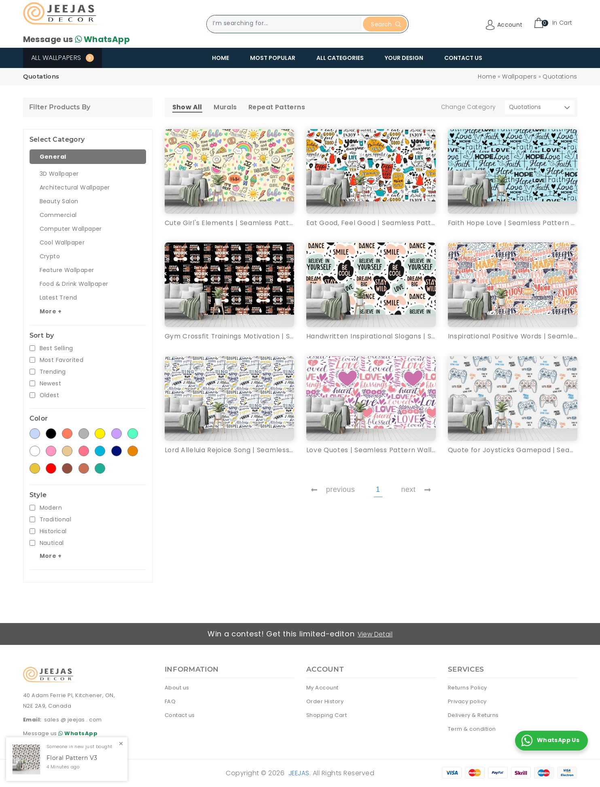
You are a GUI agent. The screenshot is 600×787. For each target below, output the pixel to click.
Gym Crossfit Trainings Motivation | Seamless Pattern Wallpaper (229, 336)
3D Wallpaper (59, 174)
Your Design (404, 58)
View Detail (376, 633)
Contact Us (463, 58)
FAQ (170, 701)
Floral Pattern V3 (72, 758)
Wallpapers (519, 76)
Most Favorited (62, 360)
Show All (187, 107)
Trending (53, 372)
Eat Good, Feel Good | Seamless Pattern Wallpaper (371, 223)
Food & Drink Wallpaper (74, 284)
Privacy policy (467, 701)
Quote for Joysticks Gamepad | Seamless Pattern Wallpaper (512, 450)
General (53, 157)
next (416, 490)
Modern (51, 508)
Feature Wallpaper (67, 270)
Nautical (52, 543)
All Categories (340, 58)
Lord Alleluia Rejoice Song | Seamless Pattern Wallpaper (229, 450)
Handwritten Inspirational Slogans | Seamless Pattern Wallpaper (371, 336)
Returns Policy (467, 687)
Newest (50, 384)
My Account (322, 687)
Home (220, 58)
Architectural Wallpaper (75, 187)
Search (386, 24)
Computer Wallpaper (71, 229)
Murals (225, 107)
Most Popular (272, 58)
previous (333, 490)
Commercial (58, 215)
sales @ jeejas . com (73, 719)
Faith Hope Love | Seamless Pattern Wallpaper (512, 223)
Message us (76, 39)
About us (177, 687)
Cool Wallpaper (62, 242)
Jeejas (299, 772)
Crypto (50, 256)
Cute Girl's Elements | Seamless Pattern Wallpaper (229, 223)
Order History (325, 701)
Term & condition (472, 728)
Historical (53, 531)
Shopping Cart (326, 715)
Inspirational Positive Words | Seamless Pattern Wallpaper (512, 336)
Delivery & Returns (473, 715)
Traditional (55, 520)
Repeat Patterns (276, 107)
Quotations (560, 76)
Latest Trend (58, 298)
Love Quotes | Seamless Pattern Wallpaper (371, 450)
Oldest (49, 395)
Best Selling (56, 348)
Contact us (180, 715)
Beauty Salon (59, 201)
